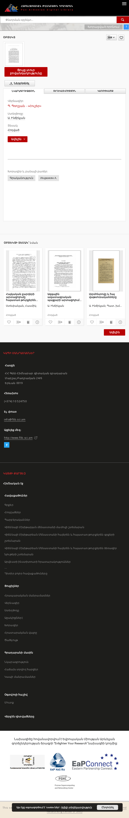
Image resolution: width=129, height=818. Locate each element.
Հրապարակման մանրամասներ (27, 595)
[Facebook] (6, 445)
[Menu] (124, 3)
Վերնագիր (11, 603)
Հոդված (13, 130)
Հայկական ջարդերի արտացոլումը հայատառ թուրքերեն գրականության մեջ (21, 297)
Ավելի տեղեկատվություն (76, 807)
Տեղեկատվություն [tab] (64, 91)
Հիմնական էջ (13, 483)
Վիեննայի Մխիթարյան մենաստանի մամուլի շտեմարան (44, 527)
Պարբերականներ (17, 519)
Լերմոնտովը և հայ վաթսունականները (103, 295)
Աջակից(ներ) (13, 618)
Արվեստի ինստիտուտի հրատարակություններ (37, 562)
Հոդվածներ (12, 512)
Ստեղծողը (11, 610)
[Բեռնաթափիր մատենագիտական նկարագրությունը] (18, 322)
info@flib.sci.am (15, 419)
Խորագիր (11, 625)
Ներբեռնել (18, 83)
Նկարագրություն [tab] (23, 91)
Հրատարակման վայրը (20, 632)
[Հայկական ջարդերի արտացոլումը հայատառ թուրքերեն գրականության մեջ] (23, 270)
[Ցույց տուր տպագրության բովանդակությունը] (28, 322)
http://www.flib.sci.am (18, 438)
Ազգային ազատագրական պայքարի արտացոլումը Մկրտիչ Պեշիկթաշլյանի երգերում (64, 297)
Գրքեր (8, 505)
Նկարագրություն (16, 662)
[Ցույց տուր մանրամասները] (37, 322)
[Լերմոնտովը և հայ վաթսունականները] (106, 270)
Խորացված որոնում (103, 26)
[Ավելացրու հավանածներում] (121, 38)
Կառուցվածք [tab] (105, 91)
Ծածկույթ (11, 640)
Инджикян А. (48, 178)
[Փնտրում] (123, 19)
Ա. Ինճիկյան (16, 118)
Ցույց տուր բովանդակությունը (26, 71)
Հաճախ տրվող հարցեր (21, 669)
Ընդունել (108, 807)
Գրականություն (21, 178)
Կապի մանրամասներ (20, 677)
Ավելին (114, 332)
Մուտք (9, 702)
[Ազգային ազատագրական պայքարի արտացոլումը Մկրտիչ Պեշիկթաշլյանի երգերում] (64, 270)
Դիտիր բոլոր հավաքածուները (25, 573)
